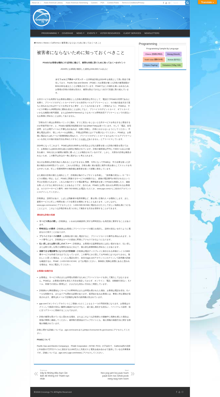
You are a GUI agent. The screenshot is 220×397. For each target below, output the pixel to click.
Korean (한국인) (174, 60)
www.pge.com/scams (46, 205)
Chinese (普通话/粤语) (153, 54)
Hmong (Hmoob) (173, 54)
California (55, 42)
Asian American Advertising (77, 3)
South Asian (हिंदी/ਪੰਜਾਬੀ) (154, 60)
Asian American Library (53, 3)
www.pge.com (103, 188)
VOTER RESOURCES (110, 33)
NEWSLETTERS (151, 33)
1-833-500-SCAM (68, 261)
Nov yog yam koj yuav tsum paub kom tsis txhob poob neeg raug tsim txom (113, 374)
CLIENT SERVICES (132, 33)
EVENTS (91, 33)
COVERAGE (67, 33)
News (46, 42)
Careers (94, 3)
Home (38, 42)
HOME (36, 33)
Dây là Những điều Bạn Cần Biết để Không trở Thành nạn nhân (55, 374)
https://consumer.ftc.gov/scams (98, 330)
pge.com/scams (72, 330)
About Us (35, 3)
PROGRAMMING (49, 33)
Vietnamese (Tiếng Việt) (171, 65)
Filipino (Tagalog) (151, 65)
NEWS (79, 33)
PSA (102, 3)
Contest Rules (113, 3)
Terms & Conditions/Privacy (133, 3)
